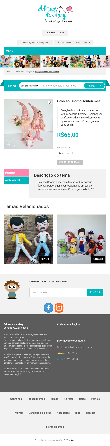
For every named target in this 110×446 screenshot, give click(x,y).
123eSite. (70, 440)
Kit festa (68, 398)
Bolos (82, 398)
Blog (77, 412)
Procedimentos (36, 398)
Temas (54, 398)
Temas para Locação (23, 72)
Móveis (19, 412)
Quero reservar (70, 162)
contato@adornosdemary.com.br (36, 42)
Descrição (10, 172)
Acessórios (63, 412)
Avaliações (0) (12, 180)
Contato (90, 412)
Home (9, 72)
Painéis (95, 398)
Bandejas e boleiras (40, 412)
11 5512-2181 (64, 42)
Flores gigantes (55, 426)
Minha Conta (83, 42)
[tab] (17, 173)
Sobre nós (16, 398)
